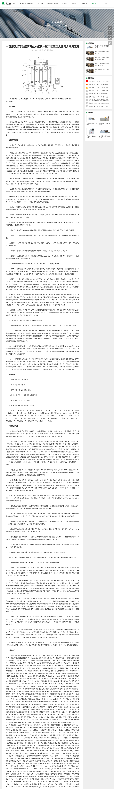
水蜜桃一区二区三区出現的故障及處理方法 (99, 94)
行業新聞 (66, 26)
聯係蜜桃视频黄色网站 (19, 11)
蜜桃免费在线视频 (52, 3)
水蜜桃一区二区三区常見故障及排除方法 (99, 87)
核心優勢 (40, 3)
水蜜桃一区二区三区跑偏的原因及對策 (98, 103)
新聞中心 (94, 3)
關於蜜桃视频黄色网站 (26, 3)
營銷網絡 (74, 3)
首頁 (14, 3)
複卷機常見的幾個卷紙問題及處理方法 (98, 100)
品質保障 (64, 3)
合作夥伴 (84, 3)
